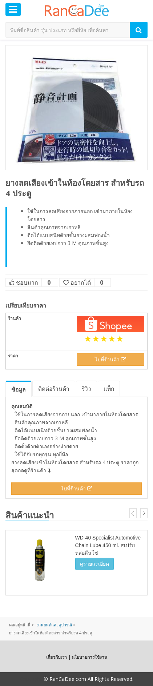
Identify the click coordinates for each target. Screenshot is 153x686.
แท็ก (109, 389)
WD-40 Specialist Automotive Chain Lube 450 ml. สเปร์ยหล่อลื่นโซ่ (108, 545)
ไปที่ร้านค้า (110, 359)
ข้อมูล (18, 389)
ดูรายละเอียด (94, 563)
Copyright (31, 678)
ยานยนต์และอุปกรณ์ (54, 624)
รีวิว (86, 389)
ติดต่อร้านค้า (53, 389)
